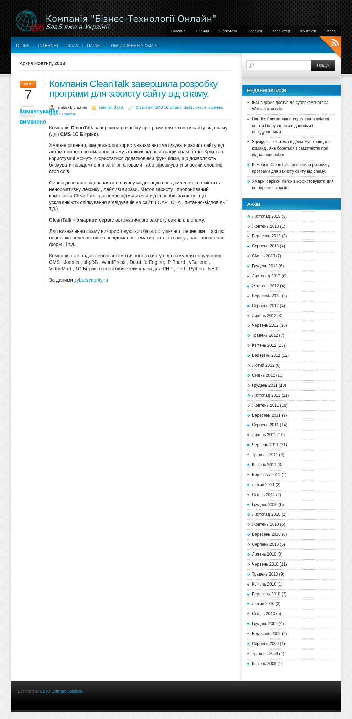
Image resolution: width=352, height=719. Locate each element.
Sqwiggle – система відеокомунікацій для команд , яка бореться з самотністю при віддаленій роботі (291, 148)
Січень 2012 (263, 375)
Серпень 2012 (265, 305)
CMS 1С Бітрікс (168, 107)
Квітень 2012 (264, 345)
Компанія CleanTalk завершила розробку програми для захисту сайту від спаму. (133, 88)
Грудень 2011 (265, 385)
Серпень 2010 (265, 544)
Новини (202, 31)
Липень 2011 (264, 434)
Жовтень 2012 (265, 285)
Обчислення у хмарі (134, 46)
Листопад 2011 (266, 395)
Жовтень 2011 (265, 405)
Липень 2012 (264, 315)
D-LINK (23, 46)
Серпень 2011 (265, 424)
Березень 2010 (266, 594)
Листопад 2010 (266, 514)
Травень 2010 (265, 574)
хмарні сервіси (62, 114)
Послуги (255, 31)
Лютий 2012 (263, 365)
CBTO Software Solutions (61, 691)
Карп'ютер (281, 31)
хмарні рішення (208, 107)
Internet (48, 46)
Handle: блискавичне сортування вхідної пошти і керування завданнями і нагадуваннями (290, 126)
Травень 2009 (265, 653)
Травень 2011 (265, 454)
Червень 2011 (265, 444)
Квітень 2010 (264, 584)
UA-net (94, 46)
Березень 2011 (266, 474)
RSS (330, 48)
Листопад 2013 (266, 216)
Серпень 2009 (265, 643)
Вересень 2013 (266, 236)
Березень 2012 (266, 355)
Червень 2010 (265, 564)
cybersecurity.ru (91, 280)
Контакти (308, 31)
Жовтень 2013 (265, 226)
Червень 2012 (265, 325)
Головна (178, 31)
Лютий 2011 (263, 484)
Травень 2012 (265, 335)
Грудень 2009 (265, 623)
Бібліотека (228, 31)
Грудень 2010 (265, 504)
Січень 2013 (263, 256)
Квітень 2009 (264, 663)
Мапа (331, 31)
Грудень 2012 (265, 266)
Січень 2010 (263, 613)
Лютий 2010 (263, 603)
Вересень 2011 (266, 415)
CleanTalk (144, 107)
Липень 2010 (264, 554)
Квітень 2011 (264, 464)
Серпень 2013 (265, 246)
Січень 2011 (263, 494)
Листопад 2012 (266, 275)
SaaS (72, 46)
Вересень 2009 (266, 633)
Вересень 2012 (266, 295)
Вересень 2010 (266, 534)
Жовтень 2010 (265, 524)
